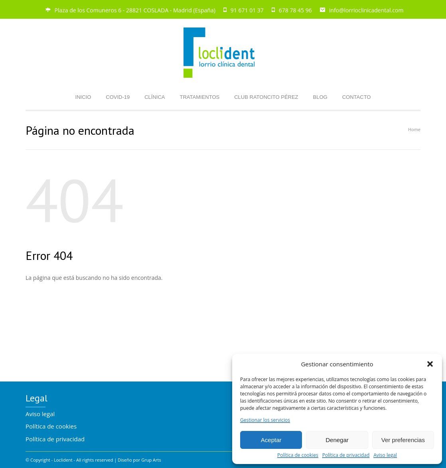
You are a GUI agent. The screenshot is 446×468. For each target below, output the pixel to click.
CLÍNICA (154, 97)
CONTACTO (356, 97)
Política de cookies (297, 455)
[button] (430, 364)
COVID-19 (118, 97)
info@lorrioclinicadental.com (366, 10)
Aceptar (271, 440)
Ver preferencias (403, 440)
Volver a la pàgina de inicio (61, 327)
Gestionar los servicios (265, 420)
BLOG (320, 97)
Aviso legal (385, 455)
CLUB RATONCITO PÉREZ (266, 97)
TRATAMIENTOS (200, 97)
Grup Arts (151, 460)
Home (414, 129)
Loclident (63, 460)
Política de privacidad (346, 455)
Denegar (337, 440)
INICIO (83, 97)
